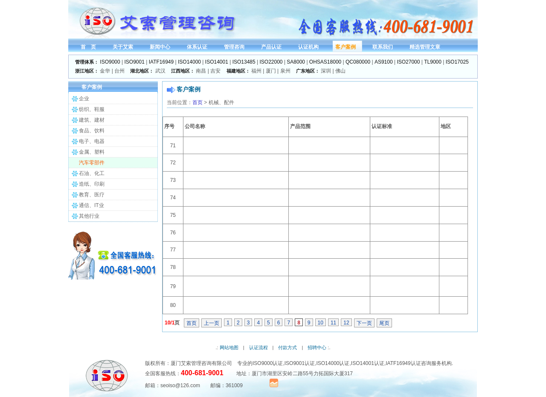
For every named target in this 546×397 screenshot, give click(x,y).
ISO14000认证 (332, 363)
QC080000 (358, 62)
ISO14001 (216, 62)
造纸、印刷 (92, 184)
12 (346, 323)
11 (333, 323)
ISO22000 (271, 62)
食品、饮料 (92, 131)
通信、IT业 (91, 205)
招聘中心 (317, 347)
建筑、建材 (92, 120)
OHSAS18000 (325, 62)
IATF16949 (161, 62)
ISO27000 (408, 62)
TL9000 (432, 62)
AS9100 (384, 62)
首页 (197, 102)
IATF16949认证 (403, 363)
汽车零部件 (92, 163)
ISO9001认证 (300, 363)
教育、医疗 (92, 195)
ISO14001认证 (367, 363)
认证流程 (258, 347)
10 (320, 323)
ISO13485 (244, 62)
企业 (84, 99)
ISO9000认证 (268, 363)
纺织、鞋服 (92, 109)
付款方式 (287, 347)
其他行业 (89, 216)
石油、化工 (92, 173)
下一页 (364, 323)
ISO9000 (110, 62)
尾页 (384, 323)
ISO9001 (135, 62)
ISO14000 (189, 62)
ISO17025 (457, 62)
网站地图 (229, 347)
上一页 (211, 323)
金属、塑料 (92, 152)
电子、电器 (92, 141)
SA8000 (296, 62)
